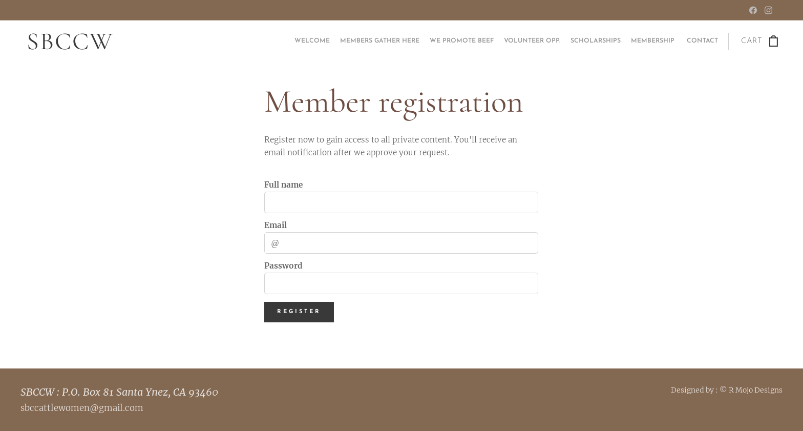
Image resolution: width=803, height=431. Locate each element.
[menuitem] (658, 41)
